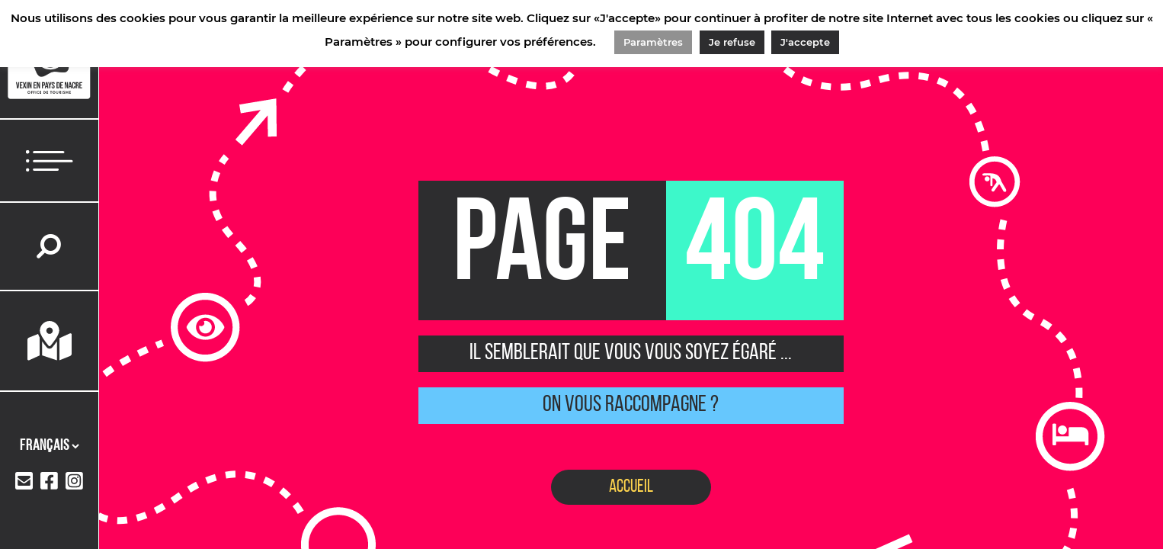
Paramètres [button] (653, 42)
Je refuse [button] (732, 42)
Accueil (631, 487)
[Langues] (49, 446)
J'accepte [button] (805, 42)
